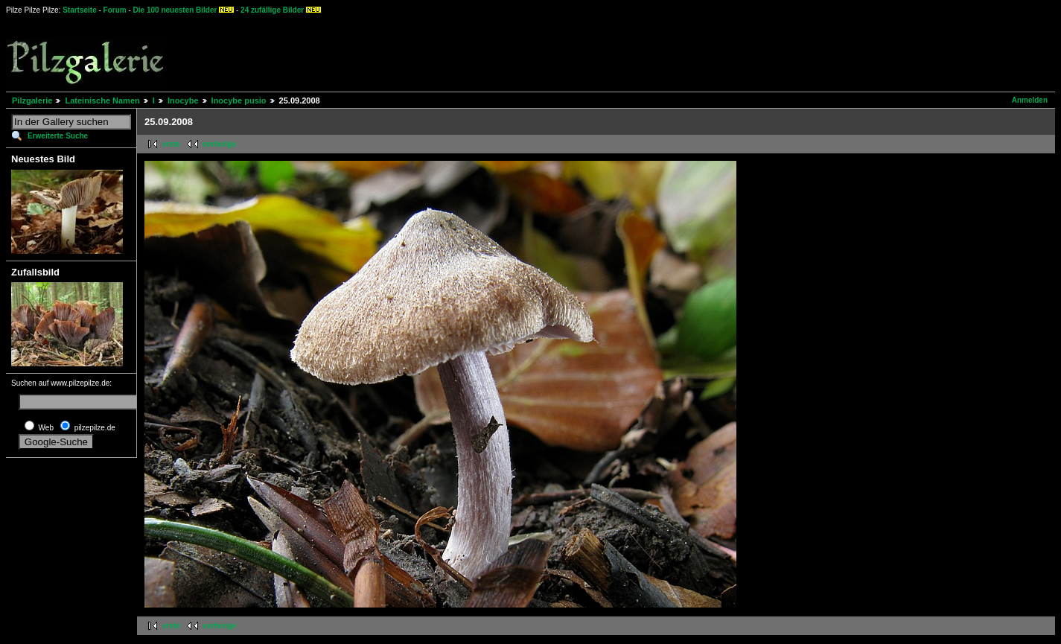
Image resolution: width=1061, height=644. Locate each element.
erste (171, 144)
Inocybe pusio (239, 100)
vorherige (220, 144)
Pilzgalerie (32, 100)
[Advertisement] (552, 52)
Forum (115, 10)
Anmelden (1030, 100)
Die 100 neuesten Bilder (175, 10)
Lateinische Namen (102, 100)
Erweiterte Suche (58, 136)
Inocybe (183, 100)
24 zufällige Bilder (272, 10)
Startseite (80, 10)
